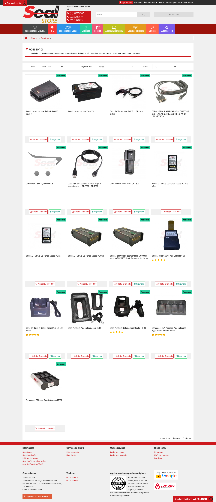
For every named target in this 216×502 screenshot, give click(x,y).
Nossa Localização (29, 455)
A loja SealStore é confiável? (32, 464)
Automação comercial (114, 29)
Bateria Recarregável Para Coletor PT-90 (168, 255)
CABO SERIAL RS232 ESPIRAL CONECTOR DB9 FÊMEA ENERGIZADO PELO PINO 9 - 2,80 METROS (170, 114)
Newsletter (158, 458)
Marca (33, 66)
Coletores (86, 29)
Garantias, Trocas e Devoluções (33, 461)
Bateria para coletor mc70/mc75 (81, 111)
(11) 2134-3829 (76, 20)
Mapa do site (71, 455)
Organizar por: (86, 66)
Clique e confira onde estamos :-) (37, 496)
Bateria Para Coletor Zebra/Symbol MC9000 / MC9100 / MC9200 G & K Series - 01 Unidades (129, 257)
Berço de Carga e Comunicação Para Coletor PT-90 (44, 329)
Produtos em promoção (118, 455)
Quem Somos (27, 452)
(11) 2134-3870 (76, 16)
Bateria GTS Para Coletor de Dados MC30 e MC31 (170, 185)
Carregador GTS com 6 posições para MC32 (44, 400)
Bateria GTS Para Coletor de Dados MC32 (43, 255)
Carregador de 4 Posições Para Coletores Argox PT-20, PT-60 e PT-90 (169, 329)
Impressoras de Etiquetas (35, 29)
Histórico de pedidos (161, 455)
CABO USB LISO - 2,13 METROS (39, 183)
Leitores (97, 29)
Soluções (152, 29)
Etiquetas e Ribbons (136, 29)
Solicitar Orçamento (38, 139)
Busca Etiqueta (167, 29)
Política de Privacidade (30, 458)
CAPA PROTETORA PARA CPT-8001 (125, 183)
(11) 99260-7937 (77, 13)
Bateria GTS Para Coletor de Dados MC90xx (86, 255)
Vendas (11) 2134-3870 (171, 211)
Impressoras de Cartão (68, 29)
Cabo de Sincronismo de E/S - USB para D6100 (126, 112)
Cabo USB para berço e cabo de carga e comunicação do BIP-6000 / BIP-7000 (84, 185)
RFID (52, 29)
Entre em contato (72, 452)
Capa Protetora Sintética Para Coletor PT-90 (128, 327)
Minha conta (158, 452)
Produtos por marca (117, 452)
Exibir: (145, 66)
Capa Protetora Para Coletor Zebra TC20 (84, 327)
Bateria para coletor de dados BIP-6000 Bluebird (42, 112)
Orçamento (55, 139)
